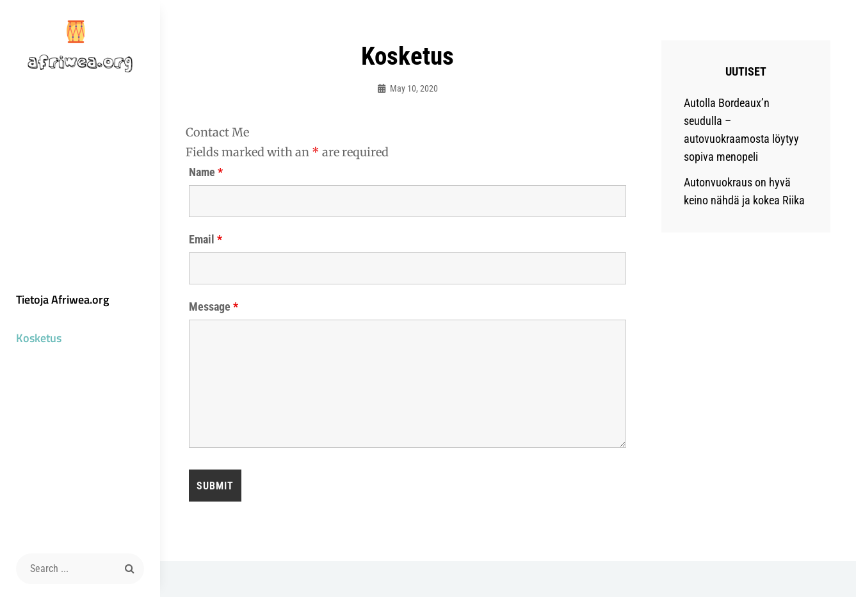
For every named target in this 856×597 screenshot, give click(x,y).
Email (205, 239)
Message (213, 306)
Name (206, 172)
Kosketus (38, 338)
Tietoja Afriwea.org (62, 299)
